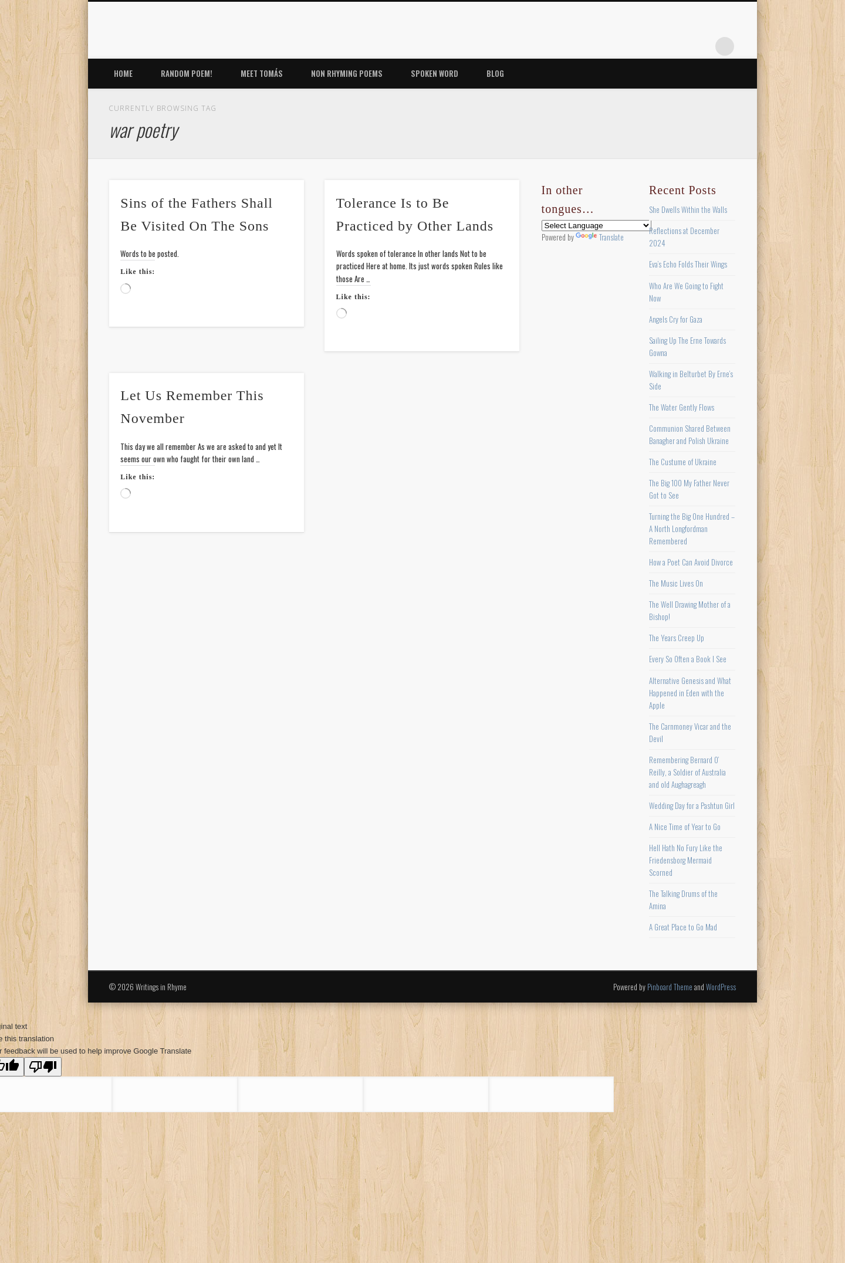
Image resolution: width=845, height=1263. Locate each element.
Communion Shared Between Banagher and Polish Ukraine (690, 434)
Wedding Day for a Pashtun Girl (692, 805)
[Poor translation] (43, 1066)
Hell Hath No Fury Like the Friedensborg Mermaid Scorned (685, 860)
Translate (600, 237)
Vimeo (676, 46)
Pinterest (652, 46)
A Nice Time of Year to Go (685, 826)
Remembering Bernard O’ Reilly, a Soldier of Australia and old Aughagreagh (687, 772)
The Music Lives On (676, 583)
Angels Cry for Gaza (675, 319)
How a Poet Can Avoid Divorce (691, 562)
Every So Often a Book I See (687, 659)
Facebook (604, 46)
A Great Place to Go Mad (683, 927)
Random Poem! (186, 73)
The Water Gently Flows (681, 407)
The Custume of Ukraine (682, 462)
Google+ (700, 46)
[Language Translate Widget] (596, 225)
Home (123, 73)
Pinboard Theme (669, 987)
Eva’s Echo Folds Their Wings (688, 264)
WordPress (721, 987)
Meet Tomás (262, 73)
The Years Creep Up (676, 638)
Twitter (628, 46)
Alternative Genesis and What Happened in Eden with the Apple (690, 693)
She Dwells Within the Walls (688, 209)
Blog (495, 73)
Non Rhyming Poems (347, 73)
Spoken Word (434, 73)
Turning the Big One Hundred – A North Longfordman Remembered (692, 528)
